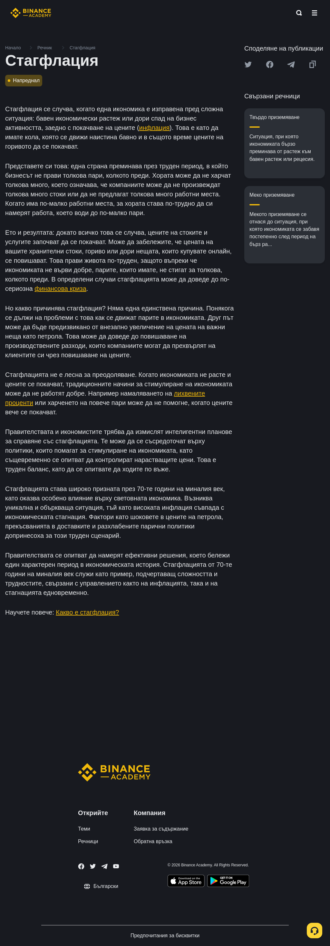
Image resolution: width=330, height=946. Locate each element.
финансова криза (60, 288)
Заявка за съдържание (161, 829)
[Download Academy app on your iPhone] (186, 882)
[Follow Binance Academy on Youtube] (116, 866)
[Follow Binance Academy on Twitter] (93, 866)
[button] (314, 13)
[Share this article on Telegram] (291, 64)
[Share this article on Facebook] (270, 64)
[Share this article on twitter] (248, 64)
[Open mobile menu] (314, 13)
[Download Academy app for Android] (228, 882)
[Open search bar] (297, 13)
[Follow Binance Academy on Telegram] (104, 866)
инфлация (154, 127)
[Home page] (30, 13)
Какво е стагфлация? (87, 612)
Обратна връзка (153, 841)
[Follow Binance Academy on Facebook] (81, 866)
